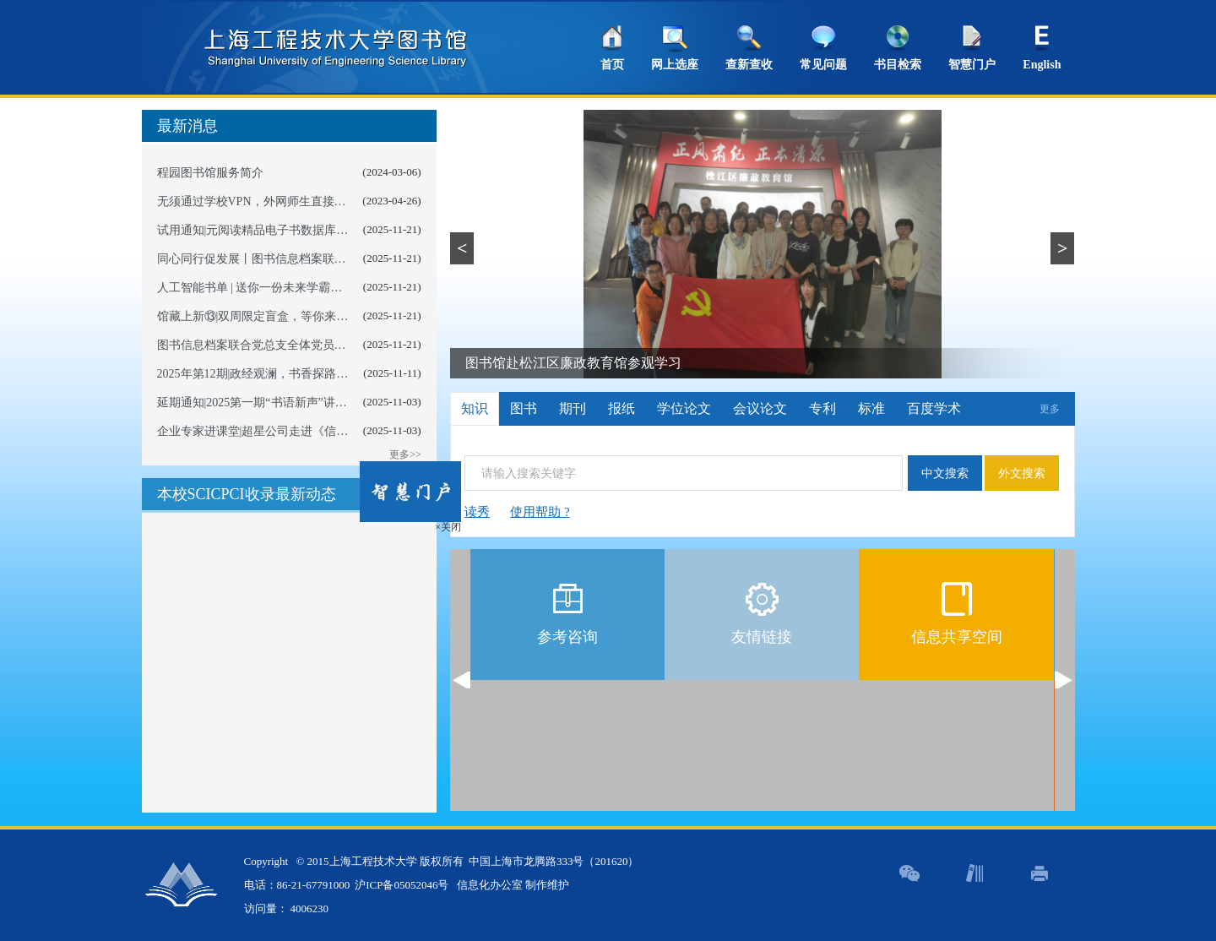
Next (1063, 680)
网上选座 (674, 64)
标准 (871, 408)
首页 (612, 64)
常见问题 (823, 64)
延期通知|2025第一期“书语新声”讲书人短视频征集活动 (299, 402)
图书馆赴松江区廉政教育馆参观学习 (573, 363)
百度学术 (934, 408)
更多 (1050, 409)
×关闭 (439, 519)
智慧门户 (972, 64)
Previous (461, 680)
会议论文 (760, 408)
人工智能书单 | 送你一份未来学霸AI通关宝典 (274, 287)
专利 (822, 408)
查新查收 (749, 64)
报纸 (621, 408)
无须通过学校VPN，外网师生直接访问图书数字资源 (293, 201)
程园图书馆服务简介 (210, 172)
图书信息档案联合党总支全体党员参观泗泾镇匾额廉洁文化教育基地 (334, 345)
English (1042, 64)
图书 (523, 408)
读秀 (477, 512)
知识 (474, 408)
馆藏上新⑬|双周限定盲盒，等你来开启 (259, 316)
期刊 (572, 408)
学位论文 (684, 408)
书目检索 (897, 64)
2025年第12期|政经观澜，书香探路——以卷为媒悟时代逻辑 (312, 373)
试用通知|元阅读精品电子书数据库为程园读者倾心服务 (300, 230)
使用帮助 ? (539, 512)
